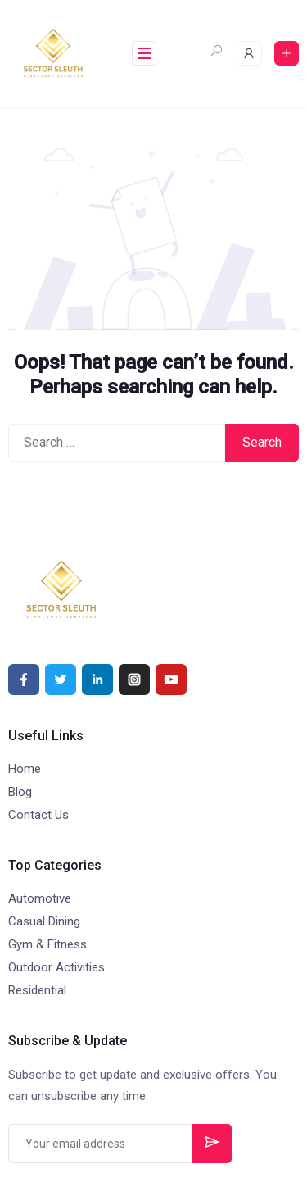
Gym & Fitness (47, 944)
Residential (37, 990)
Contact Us (38, 814)
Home (24, 769)
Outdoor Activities (56, 967)
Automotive (39, 898)
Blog (20, 791)
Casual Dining (44, 921)
